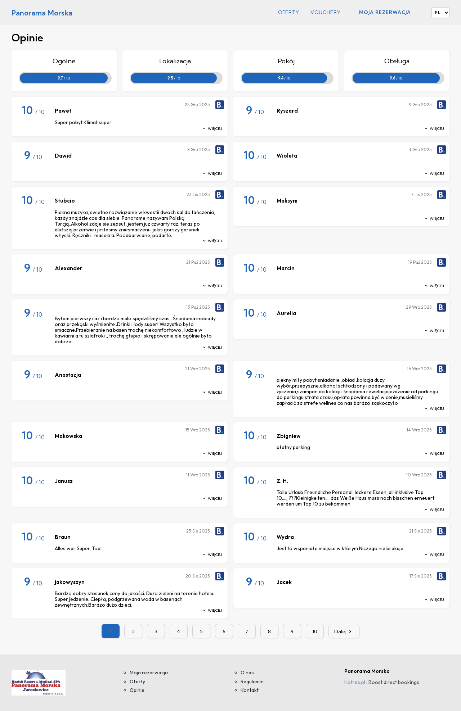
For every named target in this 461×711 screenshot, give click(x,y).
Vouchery (325, 12)
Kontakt (250, 690)
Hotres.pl (354, 682)
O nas (247, 672)
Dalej (344, 631)
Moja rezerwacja (385, 12)
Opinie (137, 690)
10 (314, 631)
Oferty (288, 12)
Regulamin (252, 681)
